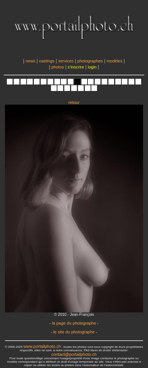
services (65, 61)
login (92, 67)
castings (46, 61)
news (30, 61)
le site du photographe (74, 332)
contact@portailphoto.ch (74, 354)
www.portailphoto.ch (42, 346)
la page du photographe (74, 323)
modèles (115, 61)
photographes (90, 61)
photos (57, 67)
